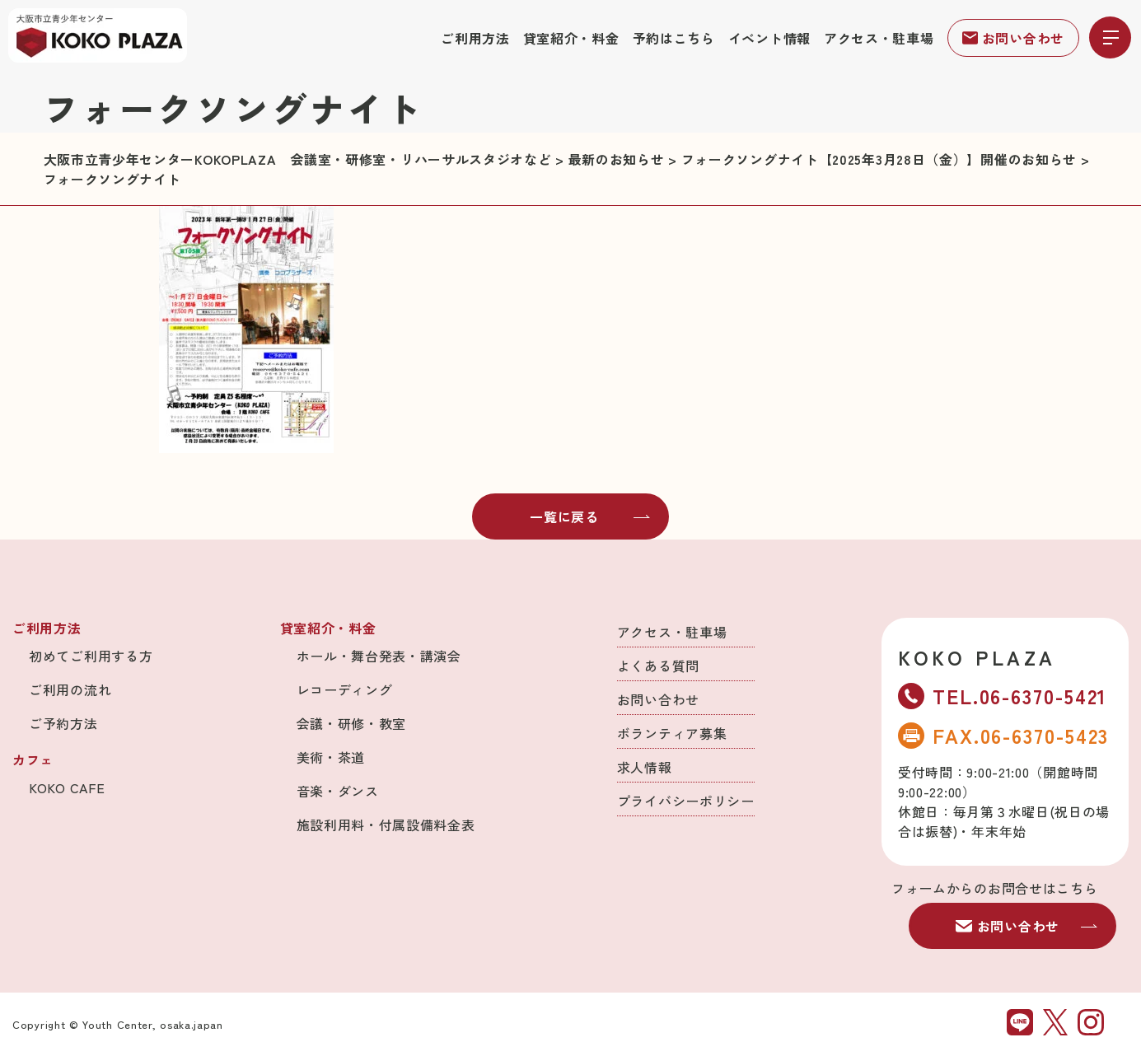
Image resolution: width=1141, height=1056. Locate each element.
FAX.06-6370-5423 (1003, 735)
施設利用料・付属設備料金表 (386, 824)
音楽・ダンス (338, 791)
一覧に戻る (590, 516)
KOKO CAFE (67, 787)
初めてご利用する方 (90, 656)
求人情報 (644, 767)
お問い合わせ (1013, 38)
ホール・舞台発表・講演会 (379, 656)
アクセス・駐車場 (879, 38)
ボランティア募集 (672, 733)
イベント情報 (769, 38)
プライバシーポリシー (686, 801)
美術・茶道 (331, 757)
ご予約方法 (63, 723)
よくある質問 (658, 665)
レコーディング (345, 689)
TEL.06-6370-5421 (1002, 695)
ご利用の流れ (70, 689)
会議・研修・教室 (352, 723)
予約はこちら (674, 38)
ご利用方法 (475, 38)
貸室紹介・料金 (571, 38)
